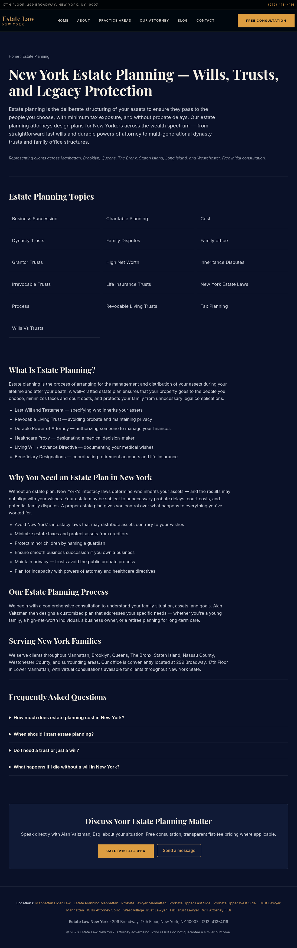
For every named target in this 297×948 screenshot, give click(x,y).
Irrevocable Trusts (31, 284)
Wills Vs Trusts (28, 328)
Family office (214, 240)
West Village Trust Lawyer (145, 910)
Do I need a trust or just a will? (46, 750)
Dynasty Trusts (28, 240)
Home (62, 20)
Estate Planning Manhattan (96, 903)
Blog (183, 20)
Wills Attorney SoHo (103, 910)
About (83, 20)
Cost (206, 218)
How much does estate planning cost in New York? (69, 717)
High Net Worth (122, 262)
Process (21, 306)
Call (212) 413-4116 (125, 851)
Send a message (179, 850)
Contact (206, 20)
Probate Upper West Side (235, 903)
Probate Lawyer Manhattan (144, 903)
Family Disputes (123, 240)
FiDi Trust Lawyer (184, 910)
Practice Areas (115, 20)
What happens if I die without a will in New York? (66, 767)
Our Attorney (154, 20)
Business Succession (34, 218)
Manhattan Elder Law (53, 903)
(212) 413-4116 (281, 5)
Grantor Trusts (27, 262)
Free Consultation (266, 21)
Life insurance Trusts (128, 284)
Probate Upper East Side (189, 903)
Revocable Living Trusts (131, 306)
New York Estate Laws (225, 284)
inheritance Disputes (222, 262)
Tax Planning (214, 306)
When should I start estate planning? (54, 734)
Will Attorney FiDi (216, 910)
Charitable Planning (127, 218)
